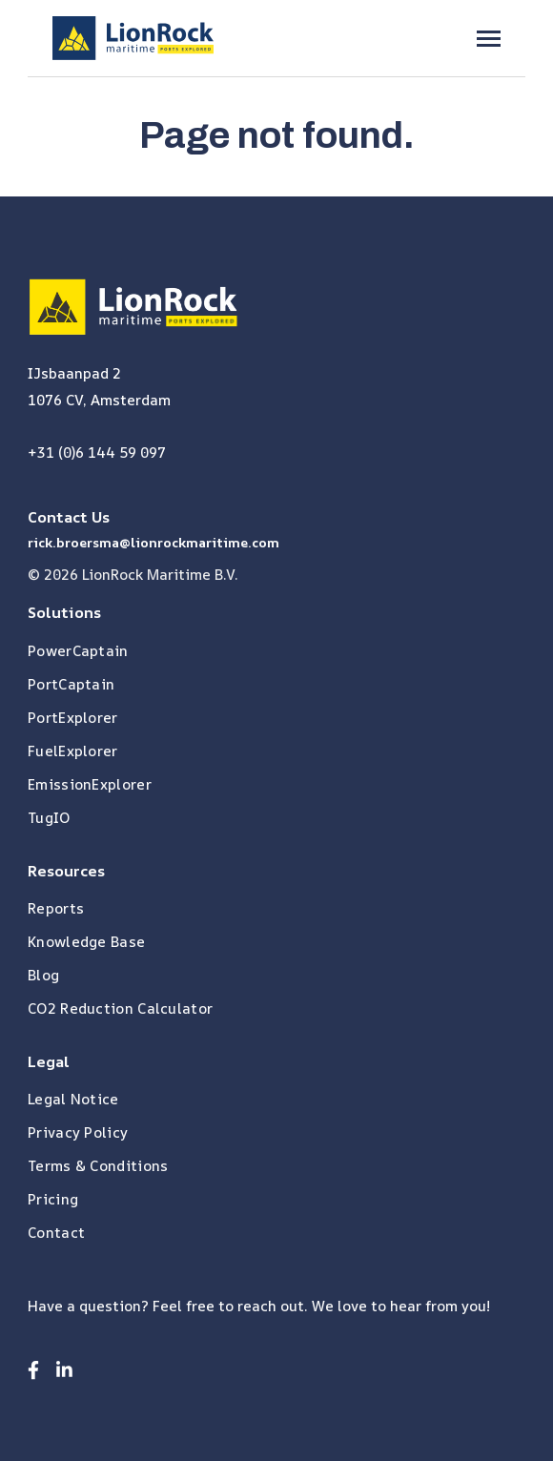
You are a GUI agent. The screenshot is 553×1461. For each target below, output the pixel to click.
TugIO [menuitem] (49, 818)
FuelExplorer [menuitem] (73, 751)
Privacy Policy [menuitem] (78, 1132)
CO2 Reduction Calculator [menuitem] (120, 1008)
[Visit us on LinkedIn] (64, 1370)
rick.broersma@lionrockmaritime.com (153, 542)
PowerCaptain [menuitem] (78, 651)
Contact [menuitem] (56, 1233)
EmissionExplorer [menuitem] (90, 784)
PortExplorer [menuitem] (73, 718)
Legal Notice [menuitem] (73, 1099)
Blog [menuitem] (43, 975)
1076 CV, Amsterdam (99, 400)
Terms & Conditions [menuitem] (98, 1166)
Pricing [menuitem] (53, 1199)
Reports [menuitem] (56, 908)
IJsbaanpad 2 (74, 373)
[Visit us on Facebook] (33, 1370)
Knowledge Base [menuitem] (86, 942)
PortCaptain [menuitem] (71, 684)
